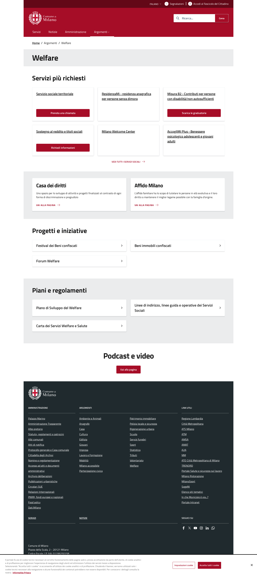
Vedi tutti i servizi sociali (126, 161)
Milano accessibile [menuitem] (89, 466)
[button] (156, 4)
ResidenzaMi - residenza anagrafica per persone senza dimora (126, 96)
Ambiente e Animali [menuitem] (90, 418)
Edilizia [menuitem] (83, 439)
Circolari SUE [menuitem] (35, 487)
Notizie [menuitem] (53, 32)
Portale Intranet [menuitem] (190, 502)
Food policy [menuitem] (34, 502)
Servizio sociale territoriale (54, 93)
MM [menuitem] (184, 455)
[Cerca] (221, 18)
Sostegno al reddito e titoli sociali (59, 131)
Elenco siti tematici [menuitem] (192, 492)
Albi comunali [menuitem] (35, 439)
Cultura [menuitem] (83, 434)
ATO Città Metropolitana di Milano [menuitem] (200, 460)
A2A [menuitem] (184, 450)
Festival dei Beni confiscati (56, 245)
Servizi (32, 518)
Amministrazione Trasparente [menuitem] (44, 424)
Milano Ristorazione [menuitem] (193, 476)
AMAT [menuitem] (185, 445)
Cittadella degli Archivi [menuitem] (40, 455)
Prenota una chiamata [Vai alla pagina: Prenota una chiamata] (63, 113)
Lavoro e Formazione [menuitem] (90, 455)
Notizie (83, 518)
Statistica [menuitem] (135, 450)
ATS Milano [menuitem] (188, 429)
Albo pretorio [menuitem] (35, 429)
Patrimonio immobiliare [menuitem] (143, 418)
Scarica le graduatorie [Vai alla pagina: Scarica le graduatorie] (194, 113)
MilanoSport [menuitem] (188, 481)
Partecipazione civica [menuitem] (91, 471)
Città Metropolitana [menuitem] (192, 424)
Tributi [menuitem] (133, 455)
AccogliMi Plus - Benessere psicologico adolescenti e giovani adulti (190, 136)
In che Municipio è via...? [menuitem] (195, 497)
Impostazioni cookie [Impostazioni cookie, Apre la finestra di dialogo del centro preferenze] (183, 565)
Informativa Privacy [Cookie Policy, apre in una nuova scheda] (22, 572)
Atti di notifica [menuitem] (36, 445)
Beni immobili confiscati (153, 245)
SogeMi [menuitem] (186, 487)
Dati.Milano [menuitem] (34, 508)
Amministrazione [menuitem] (75, 32)
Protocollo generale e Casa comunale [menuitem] (48, 450)
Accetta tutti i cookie (209, 565)
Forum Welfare (47, 261)
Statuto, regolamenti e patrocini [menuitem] (46, 434)
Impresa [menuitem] (83, 450)
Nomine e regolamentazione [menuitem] (43, 460)
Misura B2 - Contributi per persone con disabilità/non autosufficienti (191, 96)
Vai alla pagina (45, 205)
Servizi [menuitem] (36, 32)
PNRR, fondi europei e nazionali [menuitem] (45, 497)
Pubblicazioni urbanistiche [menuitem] (42, 481)
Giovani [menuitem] (83, 445)
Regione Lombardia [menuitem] (192, 418)
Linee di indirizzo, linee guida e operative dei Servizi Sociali (174, 307)
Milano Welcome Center (118, 131)
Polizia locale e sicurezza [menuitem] (143, 424)
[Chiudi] (251, 565)
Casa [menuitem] (82, 429)
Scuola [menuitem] (133, 434)
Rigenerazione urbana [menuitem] (142, 429)
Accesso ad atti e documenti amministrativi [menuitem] (43, 468)
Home (36, 43)
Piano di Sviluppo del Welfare (58, 308)
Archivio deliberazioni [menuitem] (40, 476)
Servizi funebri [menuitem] (138, 439)
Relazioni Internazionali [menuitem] (41, 492)
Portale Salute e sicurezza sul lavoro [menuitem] (202, 471)
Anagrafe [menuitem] (84, 424)
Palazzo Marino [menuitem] (36, 418)
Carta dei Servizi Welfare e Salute (61, 326)
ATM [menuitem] (184, 434)
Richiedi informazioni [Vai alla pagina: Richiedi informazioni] (63, 148)
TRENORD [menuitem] (187, 466)
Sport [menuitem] (133, 445)
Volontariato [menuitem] (136, 460)
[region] (128, 565)
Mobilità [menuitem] (83, 460)
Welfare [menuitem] (134, 466)
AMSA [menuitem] (185, 439)
